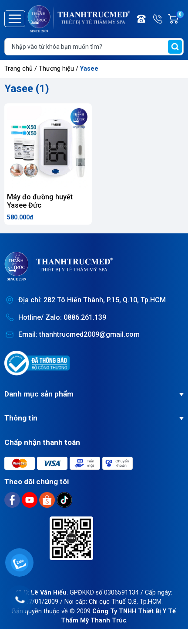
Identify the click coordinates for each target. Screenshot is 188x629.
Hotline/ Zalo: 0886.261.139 (62, 317)
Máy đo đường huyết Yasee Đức (40, 201)
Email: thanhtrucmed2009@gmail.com (79, 334)
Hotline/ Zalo (158, 19)
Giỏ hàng (180, 19)
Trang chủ (18, 68)
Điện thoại (142, 19)
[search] (175, 47)
